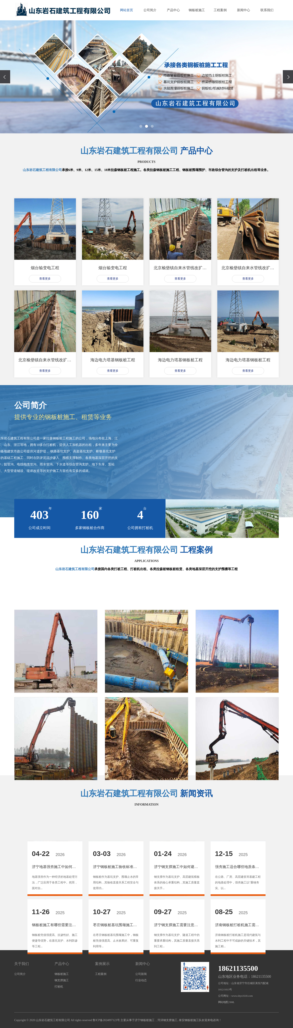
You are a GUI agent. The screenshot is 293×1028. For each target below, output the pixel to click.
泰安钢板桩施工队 (190, 1020)
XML (231, 1002)
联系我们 (266, 10)
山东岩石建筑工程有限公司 (129, 150)
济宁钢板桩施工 (145, 1020)
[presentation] (5, 76)
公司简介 (149, 10)
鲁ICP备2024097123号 (106, 1020)
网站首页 (126, 10)
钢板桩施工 (197, 10)
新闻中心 (243, 10)
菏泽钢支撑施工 (167, 1020)
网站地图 (223, 1002)
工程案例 (220, 10)
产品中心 (173, 10)
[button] (140, 126)
